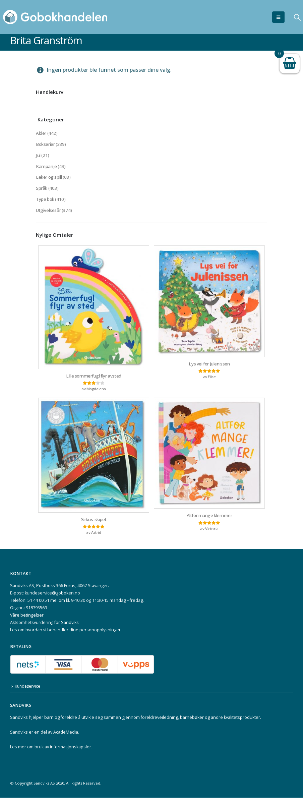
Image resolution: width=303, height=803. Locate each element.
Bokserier (45, 144)
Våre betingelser (27, 620)
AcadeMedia (65, 737)
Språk (41, 190)
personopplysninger (100, 635)
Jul (38, 156)
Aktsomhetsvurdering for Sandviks (44, 627)
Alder (41, 133)
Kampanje (46, 167)
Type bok (45, 201)
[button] (278, 17)
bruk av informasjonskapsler (63, 752)
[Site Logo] (55, 17)
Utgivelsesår (48, 213)
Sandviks (19, 723)
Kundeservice (28, 691)
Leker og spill (49, 179)
